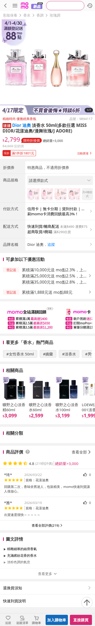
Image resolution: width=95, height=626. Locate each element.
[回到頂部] (86, 602)
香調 (40, 15)
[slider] (47, 317)
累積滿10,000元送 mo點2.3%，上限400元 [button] (54, 270)
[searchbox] (65, 5)
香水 (26, 15)
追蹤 (51, 244)
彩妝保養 (10, 15)
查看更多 (47, 573)
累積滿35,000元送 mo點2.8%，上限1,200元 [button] (54, 282)
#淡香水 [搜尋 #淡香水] (69, 353)
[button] (7, 125)
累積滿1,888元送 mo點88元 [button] (47, 292)
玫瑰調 (55, 15)
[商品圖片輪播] (47, 67)
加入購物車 (56, 619)
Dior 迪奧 (21, 125)
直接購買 (80, 619)
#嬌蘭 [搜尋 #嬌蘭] (48, 353)
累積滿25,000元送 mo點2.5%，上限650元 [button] (54, 276)
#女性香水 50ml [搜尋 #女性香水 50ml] (20, 353)
